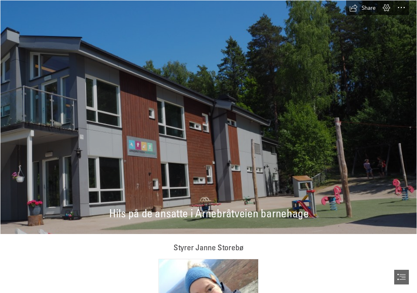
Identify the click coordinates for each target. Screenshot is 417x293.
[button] (362, 7)
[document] (208, 146)
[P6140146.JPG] (208, 117)
